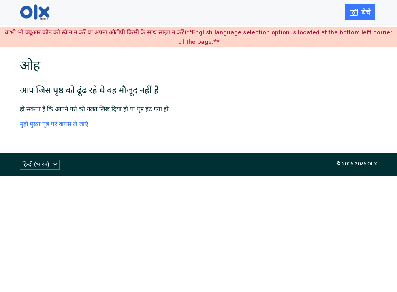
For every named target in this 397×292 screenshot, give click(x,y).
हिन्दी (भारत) (36, 164)
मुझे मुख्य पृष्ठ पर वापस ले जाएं (54, 124)
